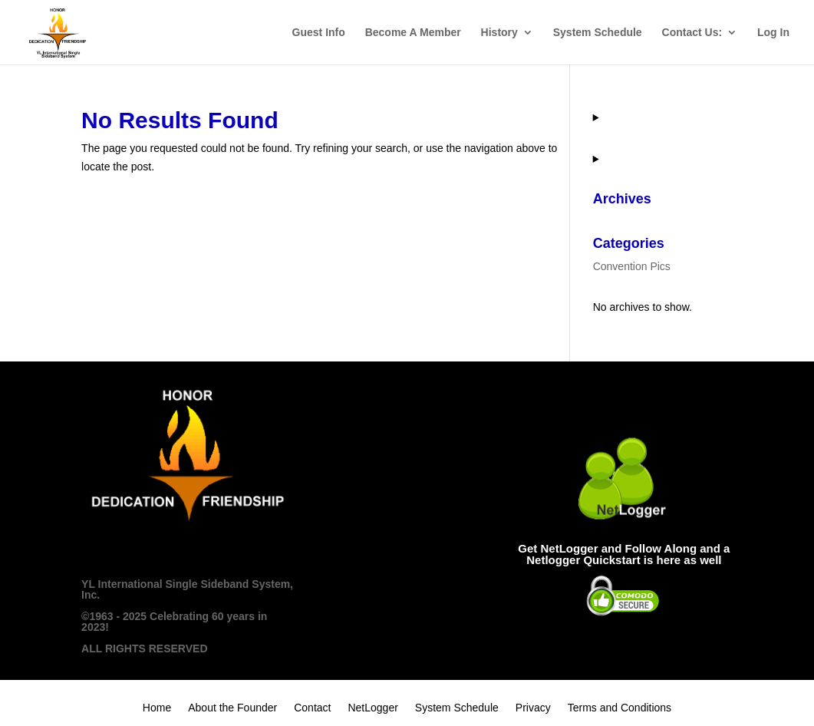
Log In (773, 32)
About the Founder (232, 708)
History (499, 32)
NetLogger (372, 708)
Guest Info (318, 32)
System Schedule (597, 32)
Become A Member (413, 32)
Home (157, 708)
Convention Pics (632, 266)
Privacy (533, 708)
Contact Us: (692, 32)
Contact (312, 708)
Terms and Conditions (619, 708)
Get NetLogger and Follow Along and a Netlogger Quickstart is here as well (624, 554)
